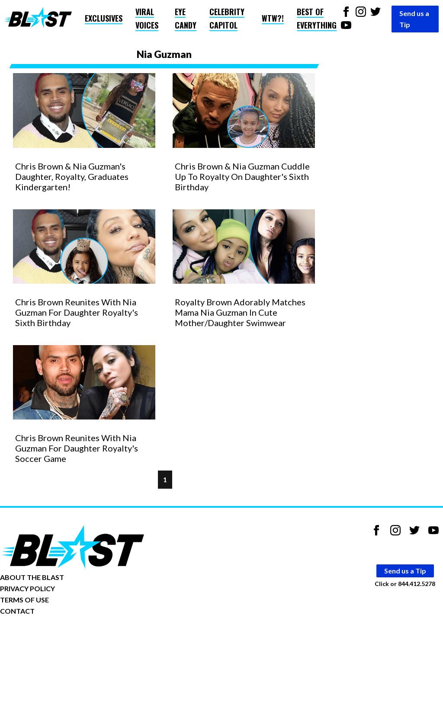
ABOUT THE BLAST (32, 577)
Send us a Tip (414, 19)
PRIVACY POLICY (27, 588)
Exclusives (103, 18)
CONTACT (17, 611)
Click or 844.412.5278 (405, 583)
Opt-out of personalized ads (41, 638)
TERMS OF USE (24, 600)
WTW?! (273, 18)
